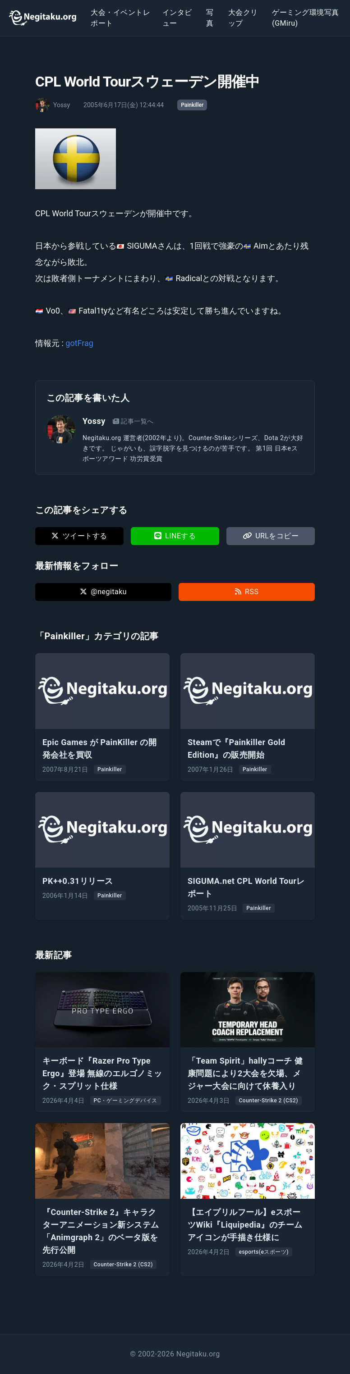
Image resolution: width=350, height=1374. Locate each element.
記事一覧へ (133, 421)
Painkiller (192, 105)
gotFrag (79, 343)
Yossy (94, 421)
